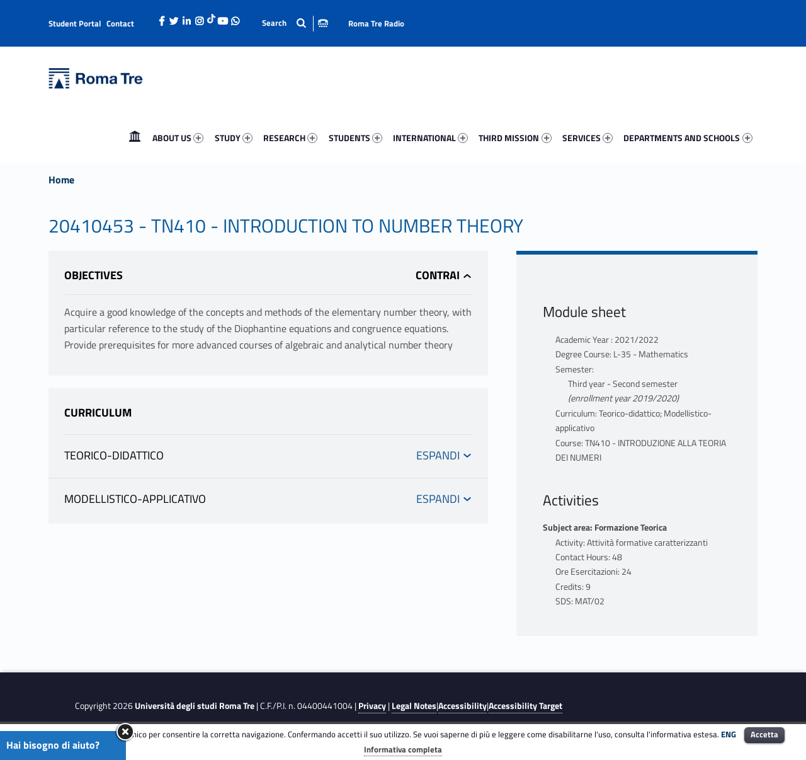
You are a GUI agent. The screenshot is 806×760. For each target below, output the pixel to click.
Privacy (372, 706)
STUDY (234, 137)
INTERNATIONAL (430, 137)
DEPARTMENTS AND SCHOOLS (687, 137)
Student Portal (74, 23)
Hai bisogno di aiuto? (52, 744)
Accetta (764, 734)
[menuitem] (134, 138)
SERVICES (587, 137)
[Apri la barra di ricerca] (295, 23)
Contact (120, 23)
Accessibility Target (525, 706)
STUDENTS (355, 137)
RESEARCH (290, 137)
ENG (728, 734)
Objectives (93, 275)
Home (134, 138)
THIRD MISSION (515, 137)
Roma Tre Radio (376, 23)
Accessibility (462, 706)
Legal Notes (414, 706)
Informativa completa (403, 749)
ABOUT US (177, 137)
